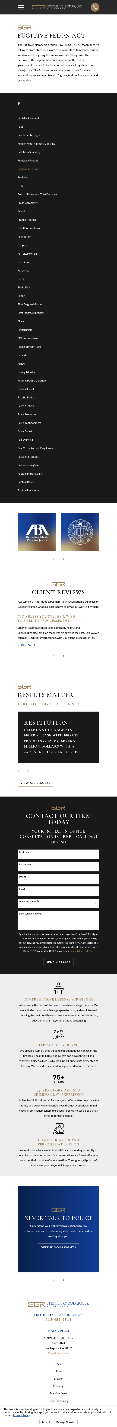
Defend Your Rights (58, 1247)
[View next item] (62, 559)
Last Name (25, 864)
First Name (25, 852)
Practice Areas (58, 1393)
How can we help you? (31, 913)
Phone (22, 876)
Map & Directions (58, 1353)
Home (58, 1371)
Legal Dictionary (58, 1400)
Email (22, 889)
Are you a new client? (31, 901)
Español (58, 1378)
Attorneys (58, 1386)
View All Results (35, 782)
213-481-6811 (58, 1319)
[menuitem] (59, 118)
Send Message (58, 962)
